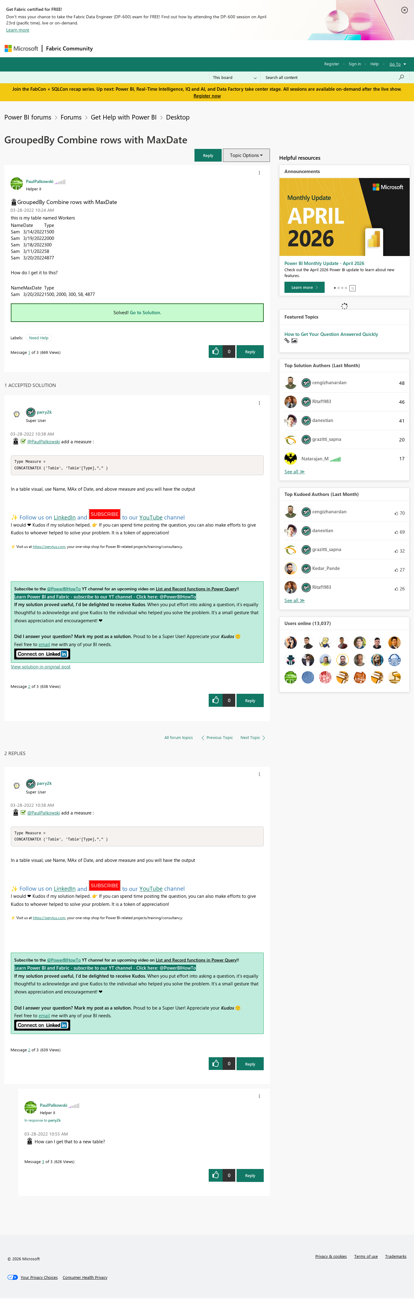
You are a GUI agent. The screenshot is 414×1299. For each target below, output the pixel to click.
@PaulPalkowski (43, 441)
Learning (238, 48)
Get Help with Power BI (124, 116)
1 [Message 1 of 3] (29, 352)
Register (331, 63)
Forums (106, 48)
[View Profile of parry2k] (44, 412)
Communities (186, 48)
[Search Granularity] (234, 77)
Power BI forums (27, 116)
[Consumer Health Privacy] (85, 1278)
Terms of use (366, 1257)
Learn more (17, 30)
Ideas (159, 48)
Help (374, 63)
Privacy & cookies (331, 1257)
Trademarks (396, 1257)
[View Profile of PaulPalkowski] (39, 181)
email (44, 645)
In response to (42, 1121)
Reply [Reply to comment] (250, 701)
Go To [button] (395, 64)
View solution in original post (40, 667)
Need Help (39, 338)
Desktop (178, 116)
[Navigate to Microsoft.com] (21, 48)
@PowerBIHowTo (64, 589)
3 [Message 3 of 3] (43, 1162)
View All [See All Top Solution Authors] (294, 471)
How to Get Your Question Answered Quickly (331, 334)
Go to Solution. (145, 312)
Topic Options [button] (244, 155)
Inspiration (134, 48)
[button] (208, 155)
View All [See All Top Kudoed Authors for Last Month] (294, 600)
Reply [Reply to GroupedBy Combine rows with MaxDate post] (250, 351)
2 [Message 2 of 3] (29, 686)
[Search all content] (335, 77)
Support (264, 48)
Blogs (215, 48)
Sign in (355, 63)
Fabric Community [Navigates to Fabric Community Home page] (69, 48)
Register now (207, 96)
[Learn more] (304, 287)
